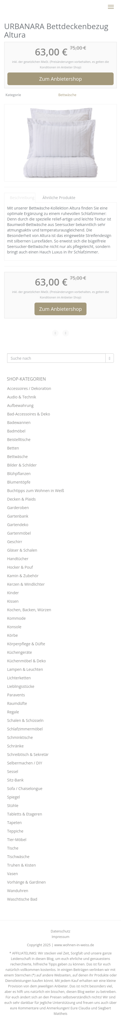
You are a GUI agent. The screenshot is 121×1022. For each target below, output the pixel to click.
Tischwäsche (18, 856)
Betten (13, 448)
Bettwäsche (67, 95)
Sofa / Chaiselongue (24, 788)
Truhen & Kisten (21, 865)
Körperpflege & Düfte (26, 643)
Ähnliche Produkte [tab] (58, 197)
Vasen (12, 873)
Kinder (13, 592)
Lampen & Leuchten (25, 669)
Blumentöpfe (18, 482)
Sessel (12, 771)
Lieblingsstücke (20, 686)
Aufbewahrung (20, 405)
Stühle (12, 805)
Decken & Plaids (21, 499)
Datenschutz (60, 931)
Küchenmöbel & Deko (26, 660)
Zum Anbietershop (60, 79)
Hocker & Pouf (20, 567)
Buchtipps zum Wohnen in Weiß (35, 490)
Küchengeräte (19, 652)
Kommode (16, 618)
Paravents (16, 694)
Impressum (61, 936)
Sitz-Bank (15, 780)
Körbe (12, 635)
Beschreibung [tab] (22, 197)
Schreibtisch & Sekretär (28, 754)
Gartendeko (17, 524)
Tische (12, 848)
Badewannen (19, 422)
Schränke (15, 746)
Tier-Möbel (16, 839)
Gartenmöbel (19, 533)
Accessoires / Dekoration (29, 388)
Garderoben (18, 507)
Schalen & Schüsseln (25, 720)
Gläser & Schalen (22, 550)
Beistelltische (18, 439)
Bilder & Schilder (22, 465)
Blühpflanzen (19, 473)
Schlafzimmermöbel (25, 728)
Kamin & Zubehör (23, 575)
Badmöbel (16, 431)
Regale (13, 711)
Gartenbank (17, 516)
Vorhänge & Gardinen (26, 882)
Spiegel (13, 797)
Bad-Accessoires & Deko (28, 414)
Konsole (14, 626)
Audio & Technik (21, 397)
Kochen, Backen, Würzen (29, 609)
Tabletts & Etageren (24, 814)
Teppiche (15, 831)
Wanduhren (17, 890)
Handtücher (17, 558)
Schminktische (20, 737)
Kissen (13, 601)
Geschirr (14, 541)
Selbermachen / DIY (24, 763)
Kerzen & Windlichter (26, 584)
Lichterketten (19, 677)
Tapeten (14, 822)
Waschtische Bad (22, 899)
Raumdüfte (17, 703)
